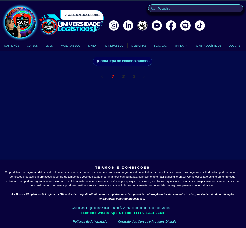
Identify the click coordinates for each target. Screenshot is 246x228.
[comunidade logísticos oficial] (142, 25)
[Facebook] (171, 25)
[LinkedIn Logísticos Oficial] (128, 25)
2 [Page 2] (123, 76)
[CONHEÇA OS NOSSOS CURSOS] (122, 61)
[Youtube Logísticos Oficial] (157, 25)
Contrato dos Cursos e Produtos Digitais (147, 221)
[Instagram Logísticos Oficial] (114, 25)
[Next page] (144, 76)
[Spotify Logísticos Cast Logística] (185, 25)
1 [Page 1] (112, 76)
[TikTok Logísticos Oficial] (200, 25)
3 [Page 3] (133, 76)
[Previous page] (101, 76)
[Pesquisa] (195, 9)
